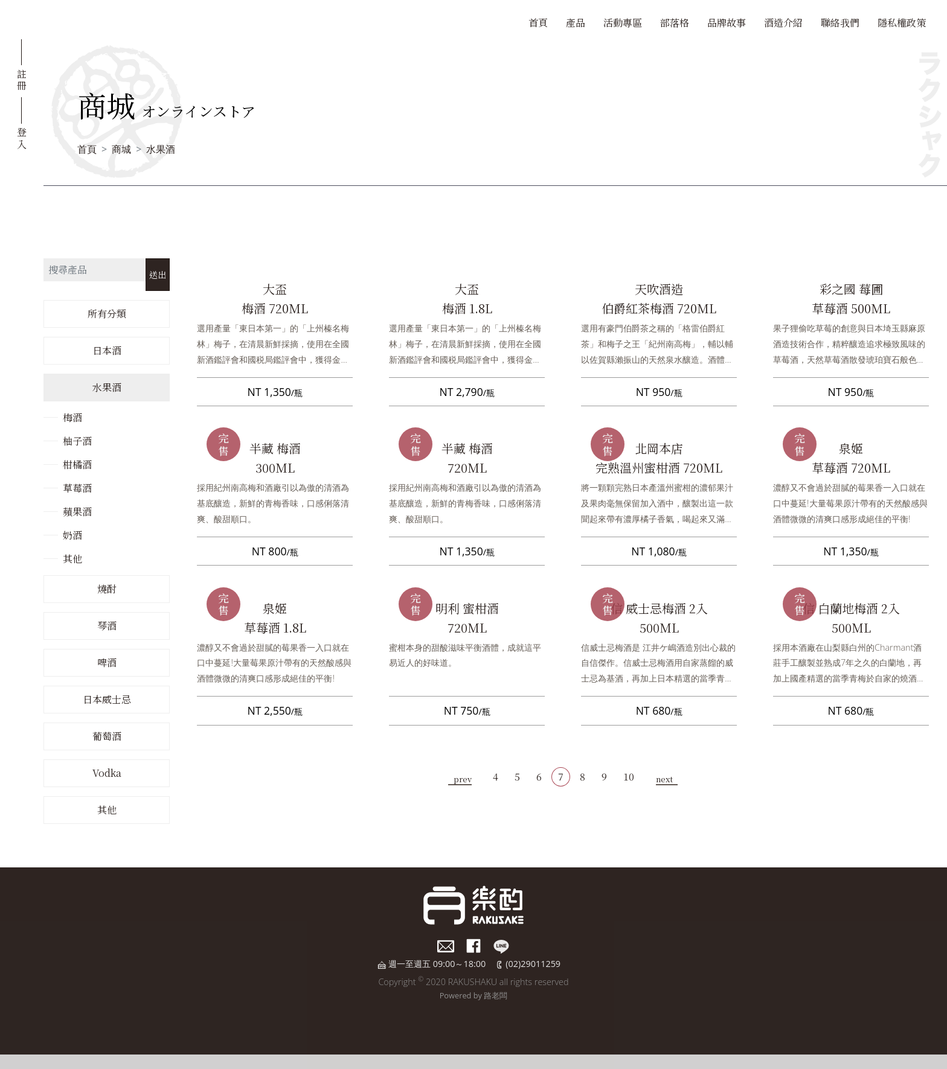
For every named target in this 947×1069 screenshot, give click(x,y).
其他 (72, 559)
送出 (157, 274)
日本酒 (106, 350)
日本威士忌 (107, 699)
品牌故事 (726, 23)
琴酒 (107, 626)
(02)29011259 (533, 963)
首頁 (538, 23)
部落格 (674, 23)
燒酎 (107, 589)
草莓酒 (77, 488)
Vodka (106, 773)
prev (463, 779)
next (664, 779)
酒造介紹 (783, 23)
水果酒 (160, 149)
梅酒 (72, 417)
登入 (22, 137)
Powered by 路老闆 (474, 995)
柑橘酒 (77, 464)
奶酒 (72, 535)
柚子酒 (77, 441)
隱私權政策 (902, 23)
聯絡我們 (840, 23)
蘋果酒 (77, 512)
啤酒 (107, 662)
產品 (575, 23)
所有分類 (107, 314)
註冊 (22, 79)
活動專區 (622, 23)
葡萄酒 (106, 736)
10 (628, 776)
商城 (121, 149)
